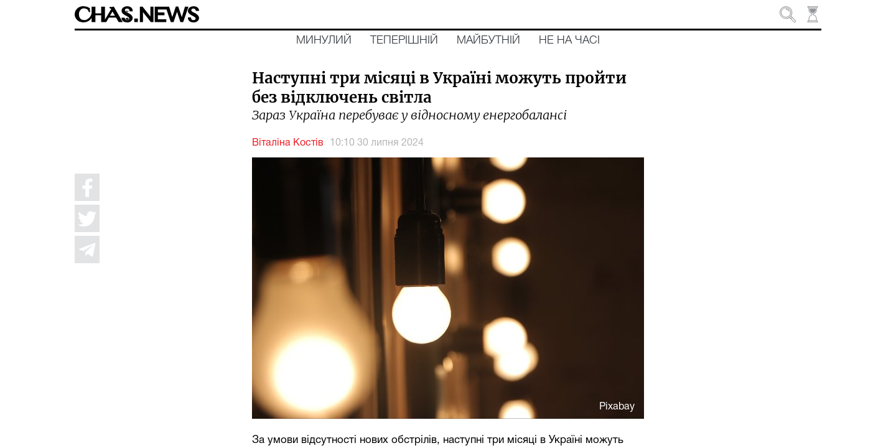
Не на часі (569, 40)
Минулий (324, 40)
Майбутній (488, 40)
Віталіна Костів (288, 143)
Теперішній (404, 40)
